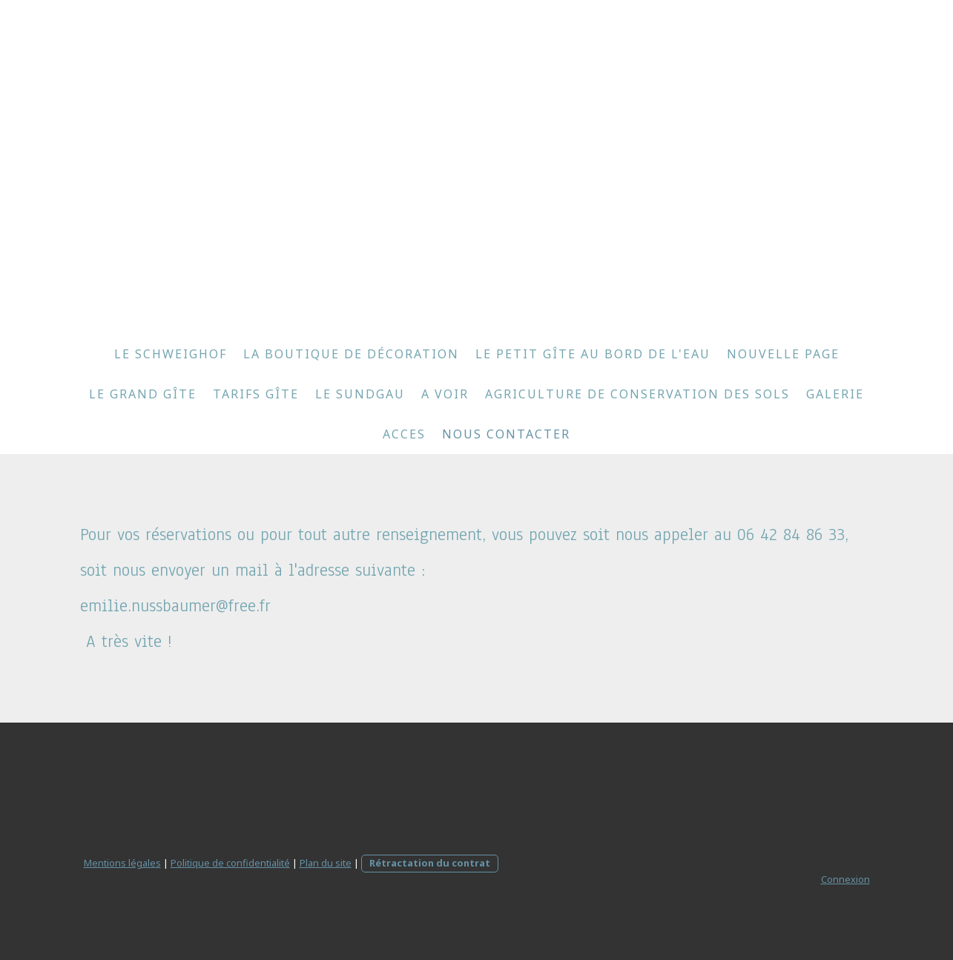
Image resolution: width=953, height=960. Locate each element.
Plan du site (326, 862)
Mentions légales (122, 862)
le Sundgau (360, 394)
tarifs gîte (256, 394)
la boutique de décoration (351, 354)
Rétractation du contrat (429, 862)
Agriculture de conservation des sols (637, 394)
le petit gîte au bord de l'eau (592, 354)
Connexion (845, 879)
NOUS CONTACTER (506, 434)
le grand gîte (143, 394)
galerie (835, 394)
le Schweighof (170, 354)
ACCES (404, 434)
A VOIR (445, 394)
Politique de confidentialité (230, 862)
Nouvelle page (783, 354)
